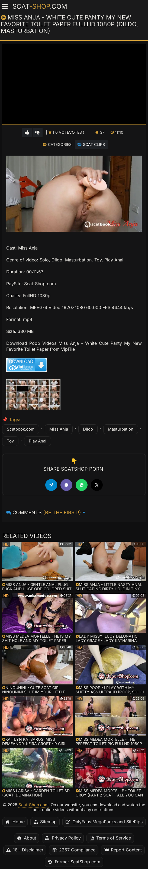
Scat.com (39, 6)
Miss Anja (58, 429)
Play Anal (37, 441)
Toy (10, 441)
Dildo (88, 429)
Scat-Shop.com (33, 804)
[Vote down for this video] (38, 132)
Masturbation (120, 429)
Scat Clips (94, 144)
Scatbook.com (20, 429)
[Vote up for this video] (27, 132)
